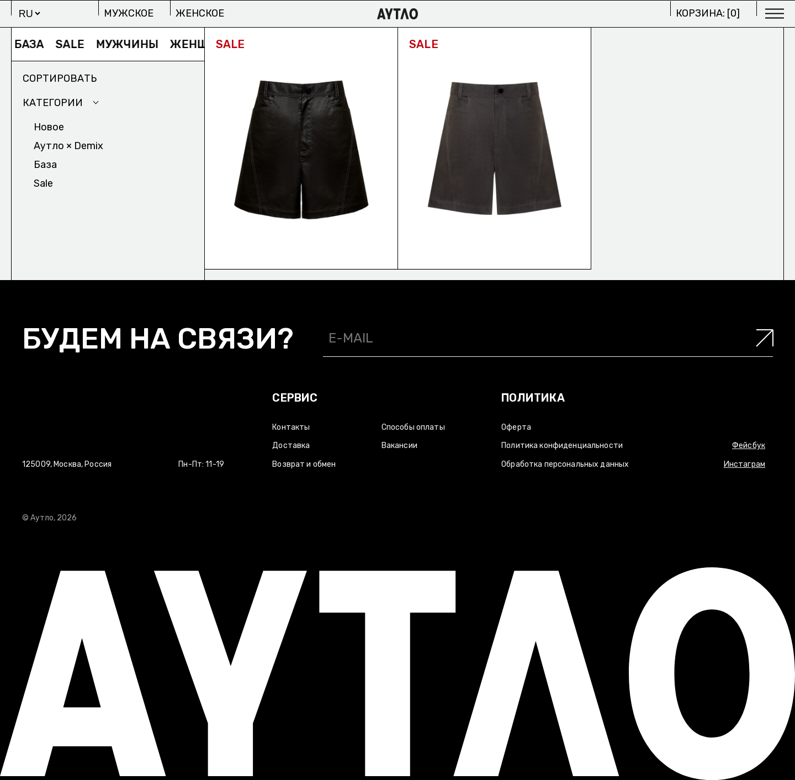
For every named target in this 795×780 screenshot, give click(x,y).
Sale (74, 44)
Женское (200, 13)
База (34, 44)
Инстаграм (744, 464)
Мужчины (131, 44)
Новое (49, 127)
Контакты (291, 427)
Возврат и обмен (304, 464)
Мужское (128, 13)
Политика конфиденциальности (562, 445)
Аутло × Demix (68, 146)
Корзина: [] (708, 13)
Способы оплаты (413, 427)
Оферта (516, 427)
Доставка (291, 445)
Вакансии (399, 445)
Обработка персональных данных (565, 464)
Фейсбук (748, 445)
